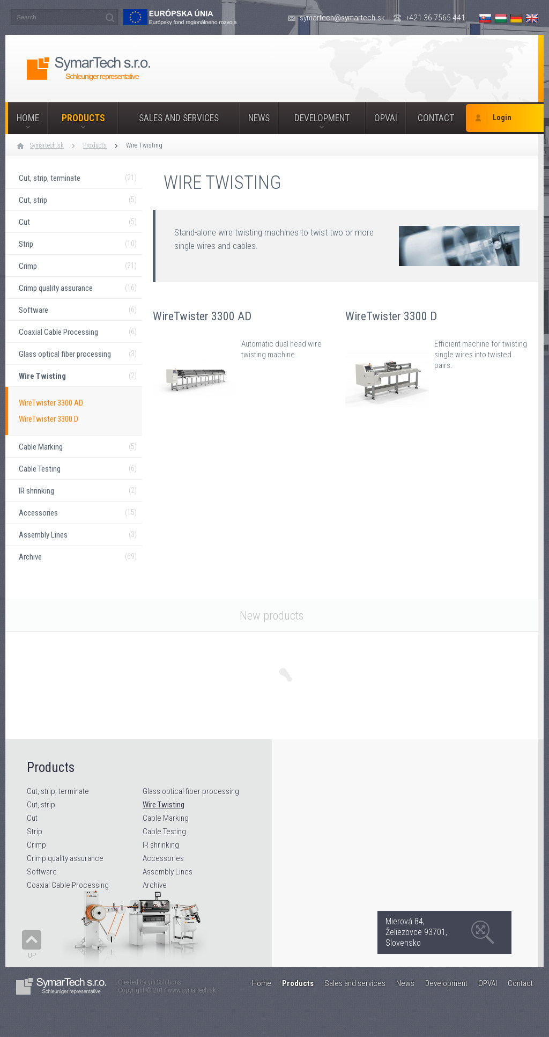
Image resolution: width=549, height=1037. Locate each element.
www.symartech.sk (192, 990)
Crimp (36, 845)
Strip (34, 831)
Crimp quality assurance (65, 858)
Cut (32, 818)
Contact (436, 118)
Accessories (163, 858)
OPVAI (385, 118)
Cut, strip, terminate (58, 791)
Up (32, 955)
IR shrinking (161, 845)
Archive (155, 885)
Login (502, 117)
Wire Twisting (144, 145)
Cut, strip (41, 805)
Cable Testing (164, 831)
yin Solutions (164, 982)
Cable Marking (166, 818)
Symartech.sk (47, 145)
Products (83, 118)
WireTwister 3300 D (48, 419)
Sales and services (179, 118)
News (259, 118)
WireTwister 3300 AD (51, 403)
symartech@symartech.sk (342, 18)
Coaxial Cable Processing (68, 885)
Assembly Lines (167, 872)
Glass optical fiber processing (191, 791)
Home (28, 118)
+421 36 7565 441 (435, 18)
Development (322, 118)
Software (42, 872)
